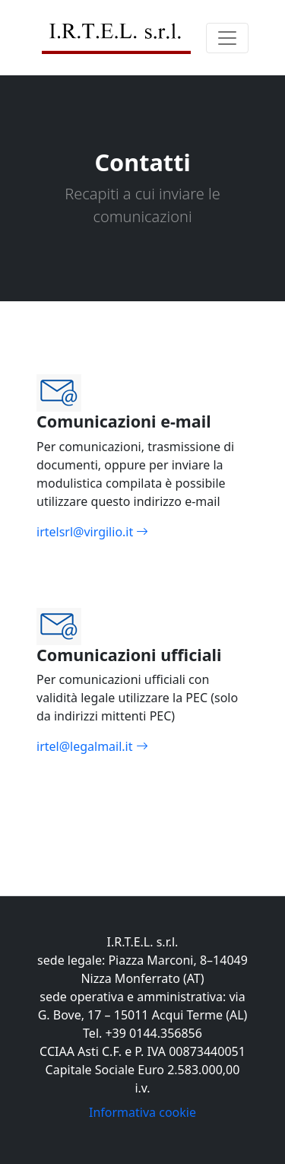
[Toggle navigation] (227, 38)
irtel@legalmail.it (142, 756)
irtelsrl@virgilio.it (142, 541)
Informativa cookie (142, 1112)
